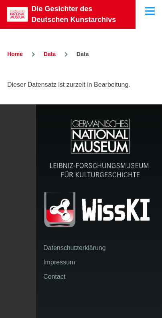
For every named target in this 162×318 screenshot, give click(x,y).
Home (15, 54)
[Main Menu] (150, 11)
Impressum (59, 262)
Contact (54, 276)
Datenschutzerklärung (74, 247)
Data (50, 54)
